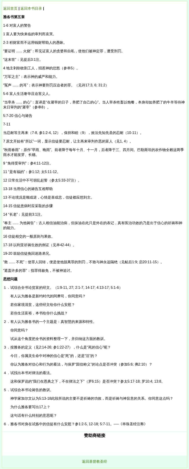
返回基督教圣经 (94, 461)
